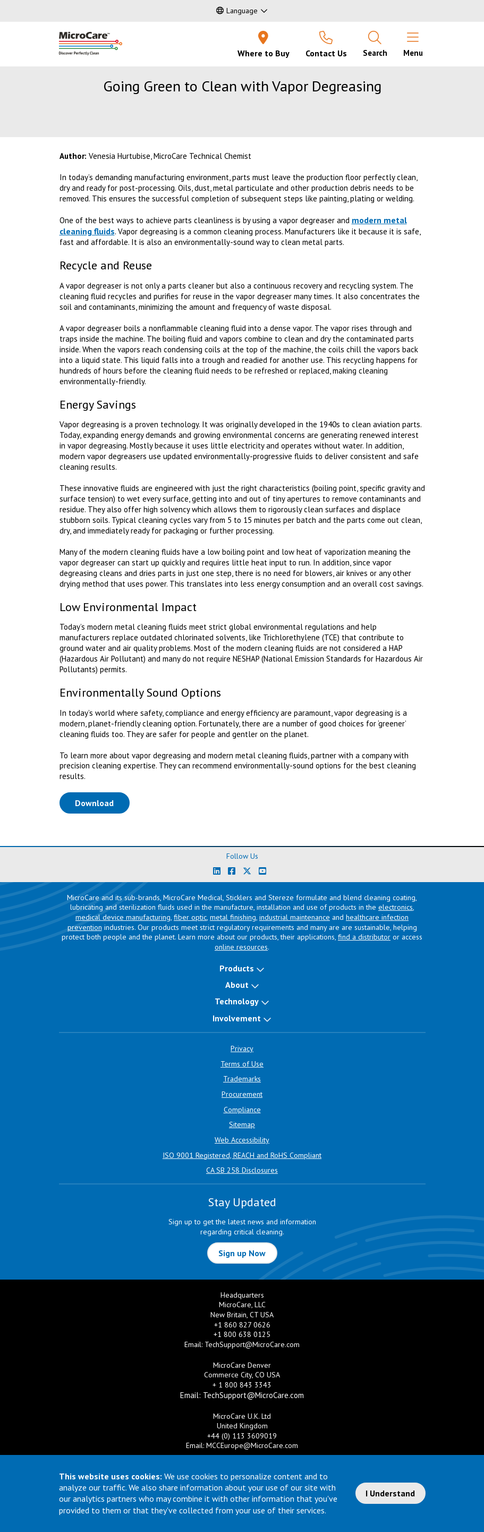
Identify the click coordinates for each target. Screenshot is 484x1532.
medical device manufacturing (123, 917)
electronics (395, 907)
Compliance (242, 1109)
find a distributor (364, 937)
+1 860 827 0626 (242, 1325)
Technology (237, 1001)
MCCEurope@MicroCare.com (252, 1445)
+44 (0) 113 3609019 (242, 1436)
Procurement (242, 1094)
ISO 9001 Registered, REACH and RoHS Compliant (242, 1155)
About (237, 984)
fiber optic (190, 917)
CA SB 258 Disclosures (242, 1170)
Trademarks (242, 1079)
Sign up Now (242, 1253)
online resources (241, 947)
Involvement (237, 1018)
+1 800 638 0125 (242, 1334)
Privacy (242, 1048)
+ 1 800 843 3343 (242, 1385)
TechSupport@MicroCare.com (252, 1344)
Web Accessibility (242, 1140)
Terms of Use (242, 1064)
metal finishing (233, 917)
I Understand (390, 1493)
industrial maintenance (294, 917)
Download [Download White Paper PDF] (102, 802)
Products (236, 968)
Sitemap (242, 1124)
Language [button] (237, 10)
